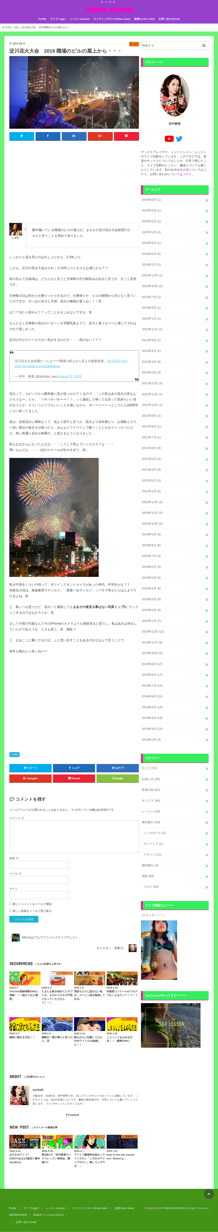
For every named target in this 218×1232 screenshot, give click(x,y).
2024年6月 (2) (151, 251)
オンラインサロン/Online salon (112, 18)
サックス (151, 782)
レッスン (151, 792)
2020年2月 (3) (151, 596)
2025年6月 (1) (151, 199)
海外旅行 (151, 803)
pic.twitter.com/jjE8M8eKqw (41, 366)
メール (15, 873)
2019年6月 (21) (152, 680)
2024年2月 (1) (151, 262)
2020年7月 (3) (151, 544)
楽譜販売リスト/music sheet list (47, 1215)
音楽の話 (151, 771)
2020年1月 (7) (151, 607)
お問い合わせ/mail (169, 18)
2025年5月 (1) (151, 209)
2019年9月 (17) (152, 649)
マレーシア (153, 824)
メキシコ (152, 834)
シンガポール (154, 813)
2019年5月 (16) (152, 691)
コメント (16, 818)
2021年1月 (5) (151, 481)
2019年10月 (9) (152, 638)
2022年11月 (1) (152, 324)
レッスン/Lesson (80, 18)
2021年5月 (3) (151, 450)
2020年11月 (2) (152, 502)
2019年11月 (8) (152, 628)
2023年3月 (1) (151, 303)
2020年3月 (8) (151, 586)
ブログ (150, 866)
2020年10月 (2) (152, 513)
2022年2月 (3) (151, 366)
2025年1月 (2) (151, 230)
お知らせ (151, 761)
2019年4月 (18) (152, 701)
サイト (13, 888)
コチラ (187, 173)
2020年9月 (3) (151, 523)
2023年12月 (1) (152, 272)
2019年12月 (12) (153, 617)
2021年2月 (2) (151, 471)
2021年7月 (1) (151, 429)
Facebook (72, 1114)
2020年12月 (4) (152, 492)
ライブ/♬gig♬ (58, 18)
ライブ (149, 751)
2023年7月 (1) (151, 293)
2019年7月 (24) (152, 670)
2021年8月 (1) (151, 418)
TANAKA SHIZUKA (109, 9)
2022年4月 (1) (151, 345)
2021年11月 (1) (152, 387)
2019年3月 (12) (152, 712)
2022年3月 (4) (151, 356)
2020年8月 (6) (151, 534)
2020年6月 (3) (151, 555)
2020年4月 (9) (151, 576)
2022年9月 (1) (151, 335)
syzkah (38, 1090)
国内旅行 (150, 845)
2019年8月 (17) (152, 659)
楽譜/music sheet (144, 18)
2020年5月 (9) (151, 565)
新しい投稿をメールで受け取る (32, 911)
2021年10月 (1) (152, 398)
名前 (13, 858)
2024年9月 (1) (151, 241)
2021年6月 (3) (151, 439)
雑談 (16, 754)
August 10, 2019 (70, 376)
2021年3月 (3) (151, 460)
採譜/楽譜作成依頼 (18, 1215)
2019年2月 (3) (151, 722)
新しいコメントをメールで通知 (32, 904)
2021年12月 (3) (152, 377)
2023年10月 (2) (152, 282)
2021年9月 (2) (151, 408)
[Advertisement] (74, 183)
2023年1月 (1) (151, 314)
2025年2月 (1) (151, 220)
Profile (42, 18)
